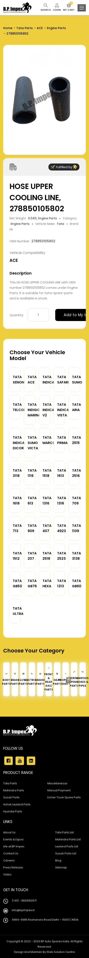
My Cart (69, 7)
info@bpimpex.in (23, 910)
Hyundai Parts (12, 811)
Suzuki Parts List (65, 853)
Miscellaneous (57, 783)
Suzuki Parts (11, 797)
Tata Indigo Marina (34, 410)
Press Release (13, 867)
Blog (58, 860)
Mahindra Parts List (68, 839)
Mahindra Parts (13, 790)
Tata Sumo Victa (33, 443)
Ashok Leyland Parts (17, 804)
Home (7, 28)
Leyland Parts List (66, 846)
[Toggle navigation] (82, 7)
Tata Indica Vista (63, 410)
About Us (9, 832)
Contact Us (10, 853)
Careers (9, 860)
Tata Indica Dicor (18, 443)
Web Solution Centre (61, 952)
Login (57, 7)
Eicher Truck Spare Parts (64, 797)
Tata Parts (24, 28)
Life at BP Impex (13, 846)
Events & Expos (13, 839)
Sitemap (61, 867)
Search (46, 7)
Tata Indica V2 (48, 410)
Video (7, 874)
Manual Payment (59, 790)
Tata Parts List (64, 832)
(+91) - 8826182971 (24, 901)
